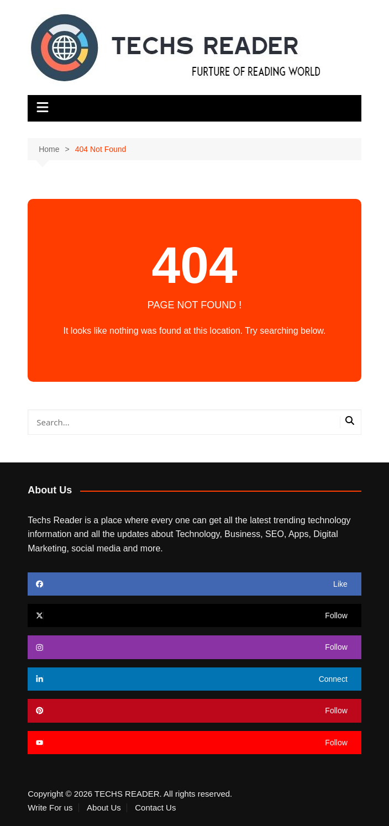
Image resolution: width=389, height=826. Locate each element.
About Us (104, 807)
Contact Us (155, 807)
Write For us (50, 807)
